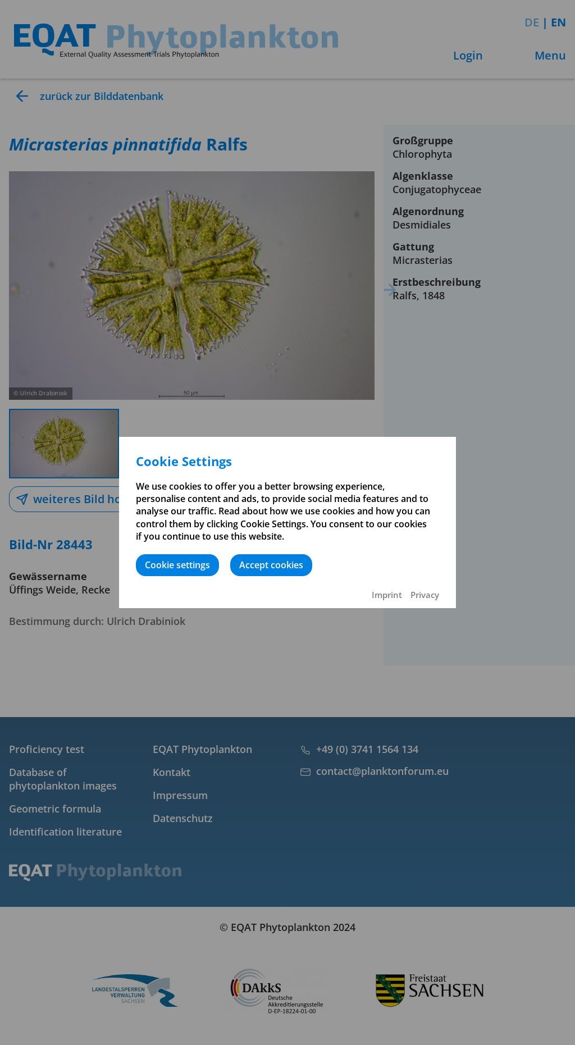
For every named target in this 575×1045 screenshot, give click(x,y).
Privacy (424, 594)
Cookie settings (177, 565)
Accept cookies (271, 565)
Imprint (387, 594)
